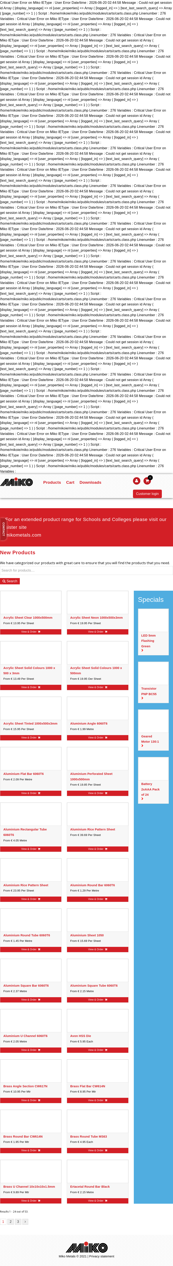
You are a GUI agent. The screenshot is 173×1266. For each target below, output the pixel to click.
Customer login (147, 494)
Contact (3, 529)
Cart (70, 482)
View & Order (30, 631)
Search (10, 581)
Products (52, 482)
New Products (17, 552)
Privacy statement (101, 1256)
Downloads (91, 482)
